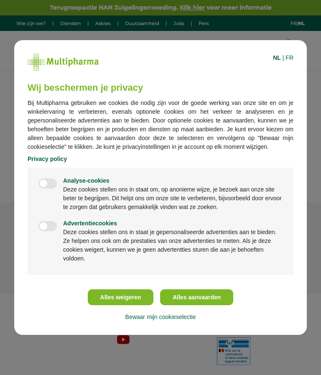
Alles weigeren (120, 297)
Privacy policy (47, 159)
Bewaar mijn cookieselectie (160, 317)
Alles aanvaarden (197, 297)
